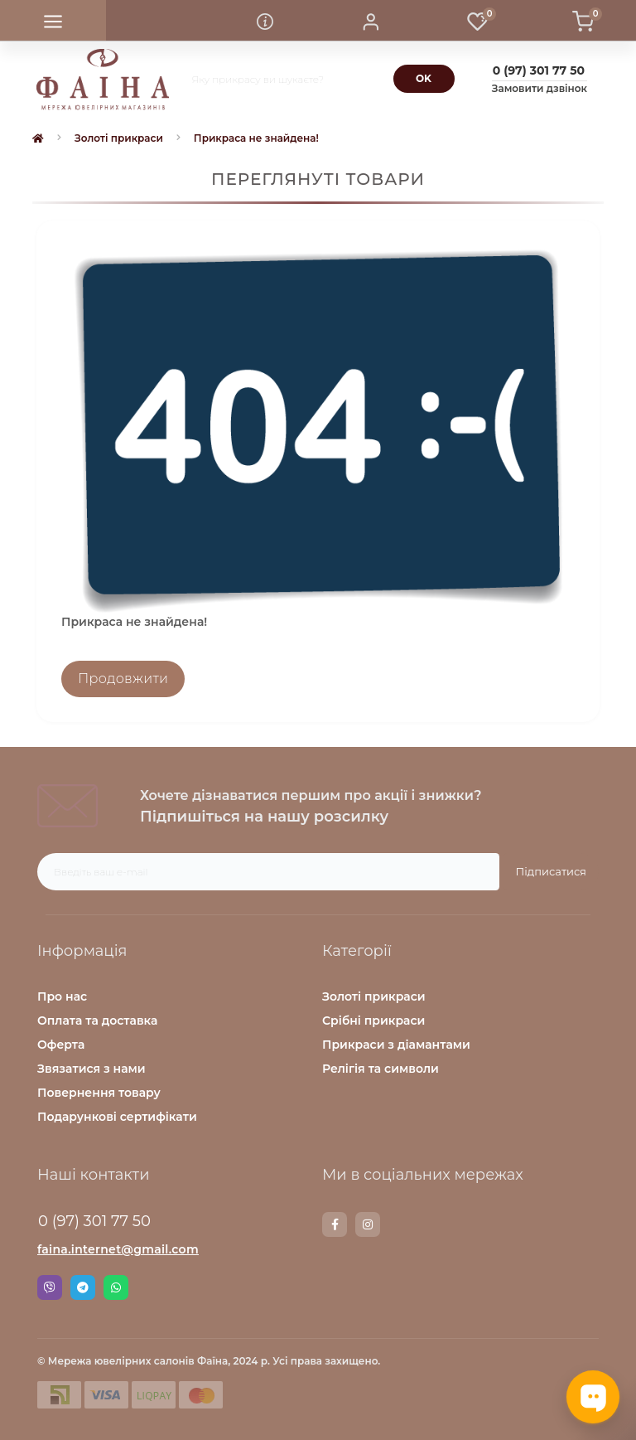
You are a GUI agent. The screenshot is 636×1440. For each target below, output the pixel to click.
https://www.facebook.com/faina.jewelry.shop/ (335, 1224)
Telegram (83, 1287)
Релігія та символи (380, 1068)
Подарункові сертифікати (117, 1116)
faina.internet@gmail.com (118, 1249)
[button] (371, 20)
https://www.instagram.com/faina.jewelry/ (368, 1224)
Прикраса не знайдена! (256, 138)
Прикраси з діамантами (396, 1044)
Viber (49, 1287)
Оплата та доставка (97, 1020)
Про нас (62, 996)
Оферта (60, 1044)
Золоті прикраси (119, 138)
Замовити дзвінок (539, 88)
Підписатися (551, 871)
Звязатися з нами (91, 1068)
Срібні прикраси (373, 1020)
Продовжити (123, 678)
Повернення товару (99, 1092)
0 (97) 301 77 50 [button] (94, 1221)
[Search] (424, 78)
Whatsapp (116, 1287)
